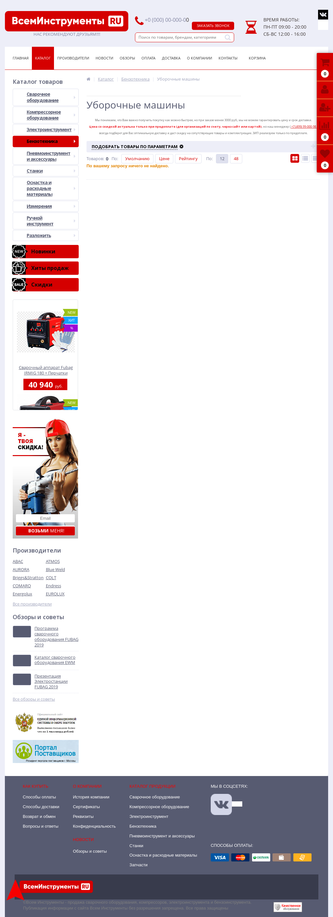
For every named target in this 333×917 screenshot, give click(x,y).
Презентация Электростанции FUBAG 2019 (51, 681)
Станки (51, 171)
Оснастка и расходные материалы (51, 188)
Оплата (148, 58)
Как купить (35, 786)
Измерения (51, 206)
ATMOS (53, 561)
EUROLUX (55, 594)
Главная (21, 58)
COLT (51, 577)
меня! (46, 531)
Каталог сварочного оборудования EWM (54, 660)
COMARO (22, 586)
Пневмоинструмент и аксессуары (51, 156)
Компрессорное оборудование (51, 115)
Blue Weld (55, 569)
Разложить (51, 235)
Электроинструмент (51, 129)
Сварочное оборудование (51, 97)
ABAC (18, 561)
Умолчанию (137, 158)
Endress (53, 586)
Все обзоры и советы (34, 699)
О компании (87, 786)
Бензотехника (51, 141)
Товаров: (95, 158)
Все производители (32, 604)
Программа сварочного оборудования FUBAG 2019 (56, 637)
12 (222, 158)
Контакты (228, 58)
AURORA (21, 569)
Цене (164, 158)
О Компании (199, 58)
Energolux (22, 594)
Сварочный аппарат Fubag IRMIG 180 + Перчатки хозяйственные (46, 370)
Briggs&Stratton (28, 577)
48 (236, 158)
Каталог (43, 58)
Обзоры (127, 58)
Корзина (257, 58)
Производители (73, 58)
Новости (104, 58)
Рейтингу (188, 158)
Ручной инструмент (51, 221)
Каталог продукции (152, 786)
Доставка (171, 58)
